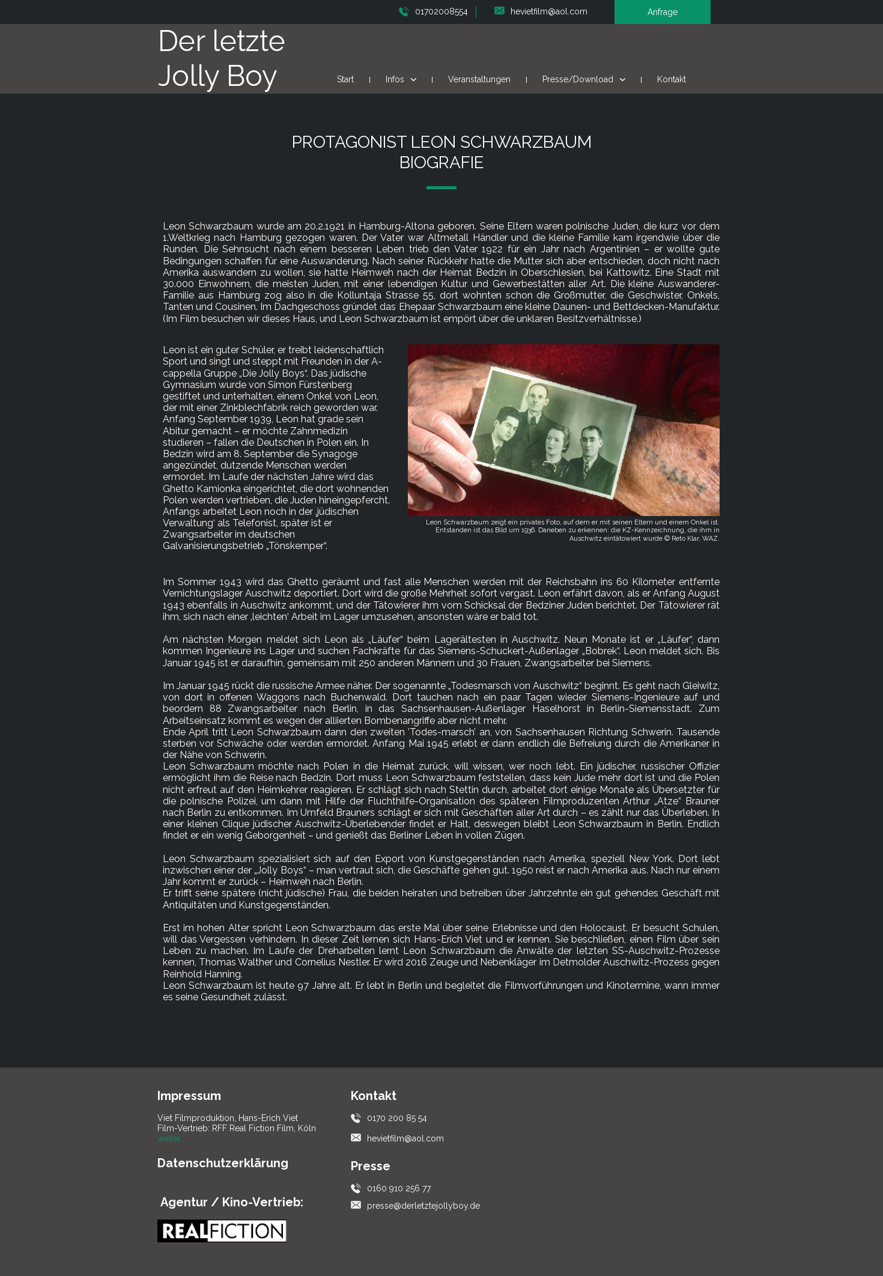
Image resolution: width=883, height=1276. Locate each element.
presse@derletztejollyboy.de (423, 1206)
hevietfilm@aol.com (549, 11)
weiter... (171, 1138)
